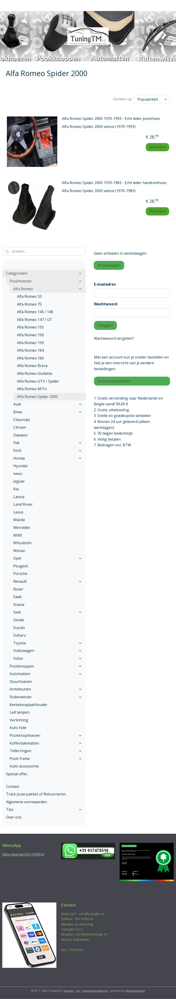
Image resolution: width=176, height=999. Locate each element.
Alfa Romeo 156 (30, 334)
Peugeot (20, 565)
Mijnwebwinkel (135, 990)
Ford (47, 450)
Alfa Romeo (47, 288)
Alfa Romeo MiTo (32, 388)
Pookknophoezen (46, 735)
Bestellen (157, 146)
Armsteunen (46, 689)
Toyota (47, 643)
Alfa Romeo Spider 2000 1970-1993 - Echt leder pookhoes (111, 118)
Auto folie (18, 727)
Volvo (47, 658)
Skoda (18, 619)
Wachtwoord (105, 303)
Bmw (47, 411)
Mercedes (21, 527)
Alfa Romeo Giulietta (34, 373)
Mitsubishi (22, 542)
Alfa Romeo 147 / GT (34, 319)
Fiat (47, 442)
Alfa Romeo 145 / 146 (35, 311)
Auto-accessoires (24, 766)
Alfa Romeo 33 (29, 296)
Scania (18, 604)
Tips (44, 809)
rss (78, 990)
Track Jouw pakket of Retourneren (36, 794)
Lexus (18, 512)
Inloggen (105, 325)
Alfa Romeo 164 (30, 350)
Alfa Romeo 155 (30, 327)
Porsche (20, 573)
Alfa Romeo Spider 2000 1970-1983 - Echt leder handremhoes (114, 183)
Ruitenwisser (46, 696)
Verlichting (19, 720)
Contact (12, 786)
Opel (47, 558)
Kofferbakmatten (46, 743)
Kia (16, 488)
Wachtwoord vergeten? (114, 338)
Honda (47, 458)
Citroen (19, 427)
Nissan (19, 550)
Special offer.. (17, 773)
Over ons (14, 817)
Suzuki (19, 627)
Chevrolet (21, 419)
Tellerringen (46, 750)
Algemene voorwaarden (26, 801)
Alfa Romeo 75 (29, 304)
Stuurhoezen (21, 681)
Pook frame (46, 758)
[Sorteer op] (152, 99)
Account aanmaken (114, 381)
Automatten (46, 673)
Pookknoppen (46, 666)
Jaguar (19, 481)
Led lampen (20, 712)
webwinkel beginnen (95, 990)
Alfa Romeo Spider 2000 (37, 396)
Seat (47, 612)
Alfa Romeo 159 (30, 342)
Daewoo (20, 435)
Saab (17, 596)
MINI (17, 535)
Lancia (18, 496)
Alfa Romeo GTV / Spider (38, 381)
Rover (18, 589)
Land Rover (23, 504)
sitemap (68, 990)
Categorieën (44, 273)
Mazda (19, 519)
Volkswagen (47, 650)
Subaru (19, 635)
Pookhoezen (46, 281)
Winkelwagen (109, 265)
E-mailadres (105, 284)
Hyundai (20, 465)
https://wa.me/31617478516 (23, 854)
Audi (47, 404)
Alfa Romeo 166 (30, 358)
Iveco (17, 473)
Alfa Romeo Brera (32, 365)
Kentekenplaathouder (28, 704)
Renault (47, 581)
